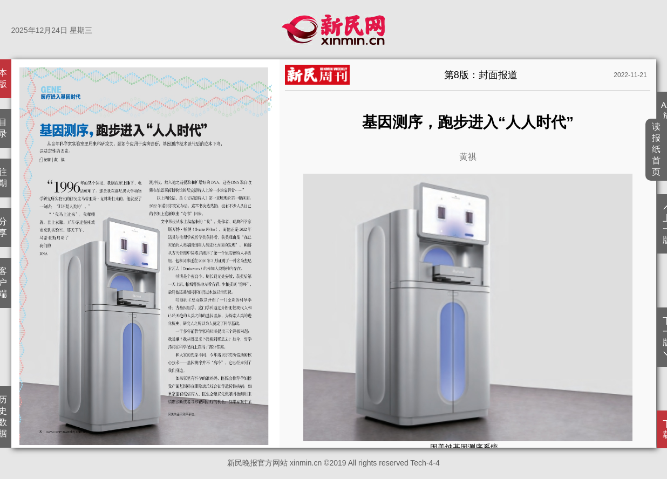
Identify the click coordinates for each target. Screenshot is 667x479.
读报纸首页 (656, 149)
